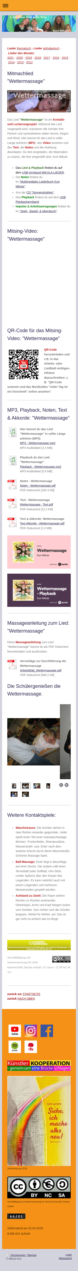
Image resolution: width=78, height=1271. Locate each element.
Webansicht (65, 1258)
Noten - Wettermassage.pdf (38, 485)
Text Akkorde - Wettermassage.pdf (42, 523)
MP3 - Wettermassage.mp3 (37, 443)
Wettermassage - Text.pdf (36, 504)
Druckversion (16, 1255)
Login (69, 1254)
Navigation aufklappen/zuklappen (39, 5)
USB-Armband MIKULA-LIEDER (43, 172)
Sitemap (31, 1255)
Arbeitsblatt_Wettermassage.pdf (40, 670)
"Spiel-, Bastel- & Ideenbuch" (38, 211)
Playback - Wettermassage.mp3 (40, 466)
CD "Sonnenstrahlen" (40, 192)
